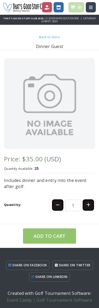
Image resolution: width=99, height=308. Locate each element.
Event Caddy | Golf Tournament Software (49, 300)
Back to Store (49, 37)
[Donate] (47, 7)
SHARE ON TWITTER (73, 265)
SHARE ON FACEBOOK (27, 265)
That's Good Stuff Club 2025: (24, 18)
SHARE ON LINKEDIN (49, 277)
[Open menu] (91, 7)
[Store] (59, 7)
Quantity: (12, 205)
